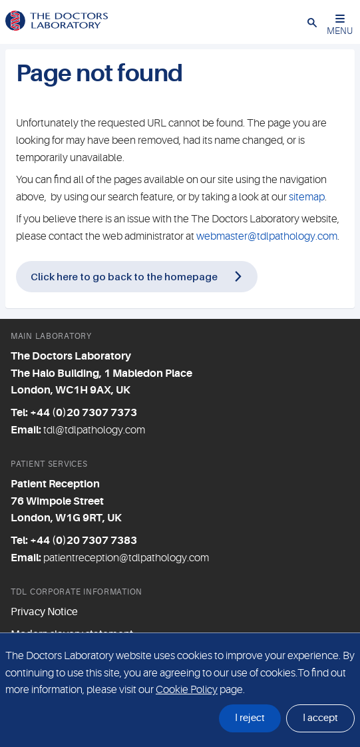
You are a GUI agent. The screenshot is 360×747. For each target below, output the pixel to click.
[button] (312, 22)
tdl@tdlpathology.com (94, 430)
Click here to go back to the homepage (124, 276)
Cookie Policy (187, 690)
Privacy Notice (44, 612)
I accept (320, 718)
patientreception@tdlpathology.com (126, 558)
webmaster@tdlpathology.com (266, 236)
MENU (340, 25)
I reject (250, 718)
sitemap (307, 197)
